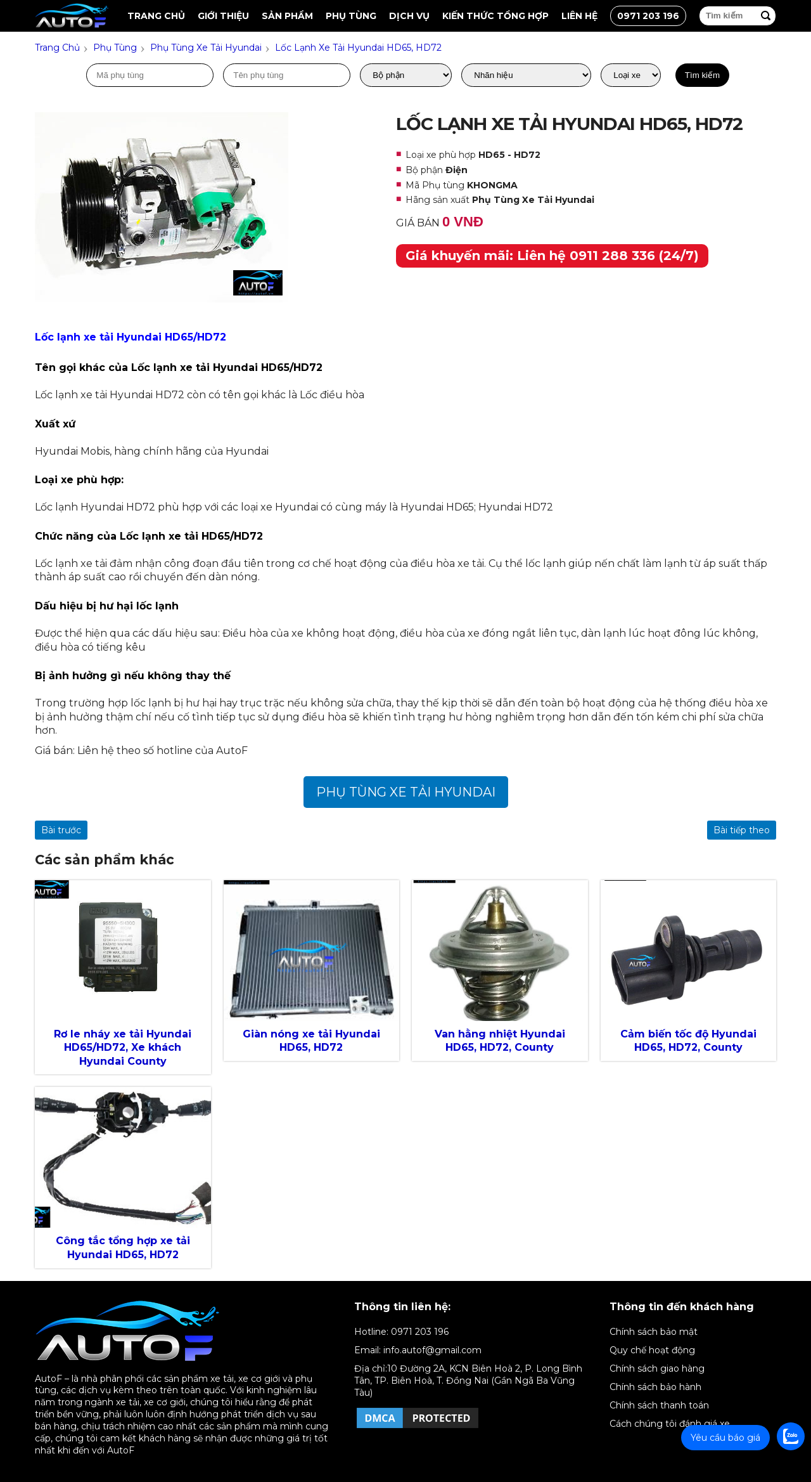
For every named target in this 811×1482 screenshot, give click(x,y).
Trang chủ (156, 16)
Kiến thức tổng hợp (495, 16)
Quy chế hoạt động (652, 1350)
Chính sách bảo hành (655, 1387)
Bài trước (61, 830)
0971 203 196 (648, 16)
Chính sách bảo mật (654, 1331)
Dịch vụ (409, 16)
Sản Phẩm (287, 16)
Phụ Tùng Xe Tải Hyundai (405, 792)
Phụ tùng (351, 16)
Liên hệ (579, 16)
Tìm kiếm (702, 75)
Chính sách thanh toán (659, 1405)
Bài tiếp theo (741, 830)
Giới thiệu (223, 16)
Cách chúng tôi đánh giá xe (670, 1423)
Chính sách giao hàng (657, 1368)
